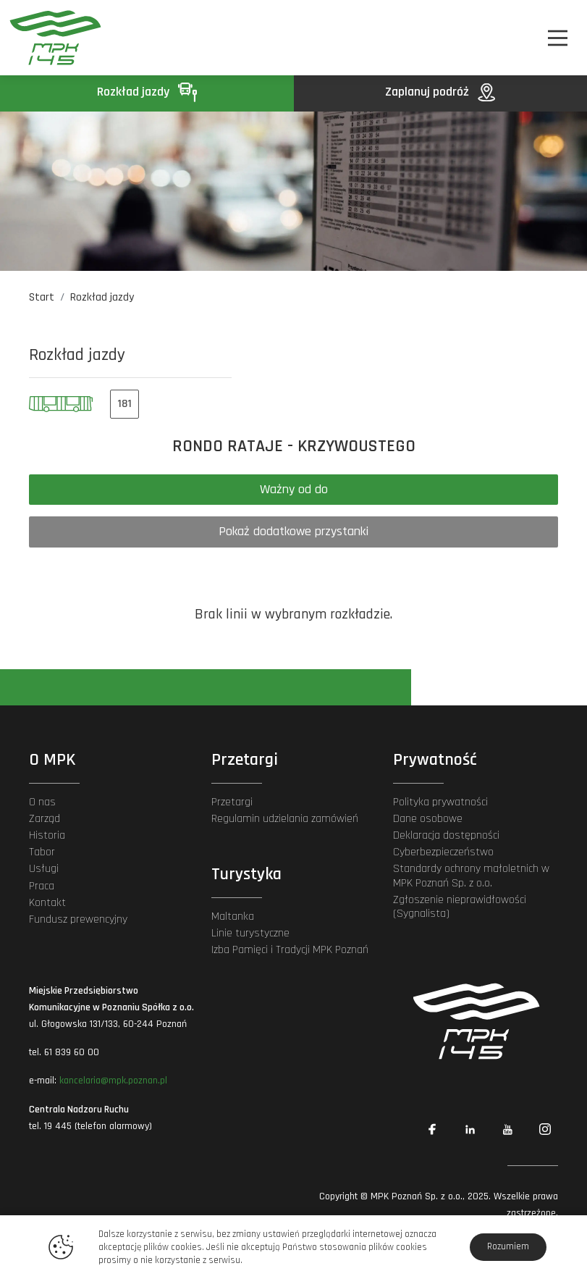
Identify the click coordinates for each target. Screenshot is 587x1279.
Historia (47, 835)
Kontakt (47, 902)
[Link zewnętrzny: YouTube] (507, 1129)
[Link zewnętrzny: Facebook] (432, 1129)
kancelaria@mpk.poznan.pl (113, 1080)
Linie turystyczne (250, 933)
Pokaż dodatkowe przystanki (293, 531)
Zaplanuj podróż (440, 91)
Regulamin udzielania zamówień (284, 818)
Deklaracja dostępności (446, 835)
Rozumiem (508, 1246)
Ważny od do (294, 489)
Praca (41, 886)
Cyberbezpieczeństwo (443, 852)
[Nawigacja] (557, 38)
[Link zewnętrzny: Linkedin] (470, 1129)
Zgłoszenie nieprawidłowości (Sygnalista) (459, 906)
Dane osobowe (428, 818)
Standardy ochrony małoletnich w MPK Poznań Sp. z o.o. (471, 875)
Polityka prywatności (440, 802)
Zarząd (44, 818)
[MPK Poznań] (51, 38)
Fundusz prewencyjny (78, 919)
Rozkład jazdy (147, 91)
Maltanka (232, 916)
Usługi (44, 868)
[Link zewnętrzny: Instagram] (545, 1129)
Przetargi (232, 802)
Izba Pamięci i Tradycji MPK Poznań (289, 949)
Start (41, 297)
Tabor (42, 852)
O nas (42, 802)
